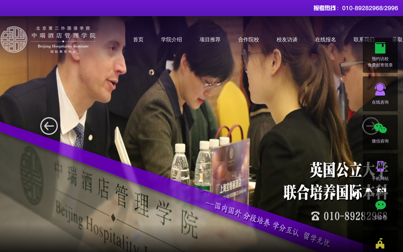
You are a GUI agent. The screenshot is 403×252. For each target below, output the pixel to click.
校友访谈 (287, 39)
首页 (138, 39)
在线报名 (325, 39)
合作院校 (248, 39)
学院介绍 (171, 39)
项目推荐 (210, 39)
